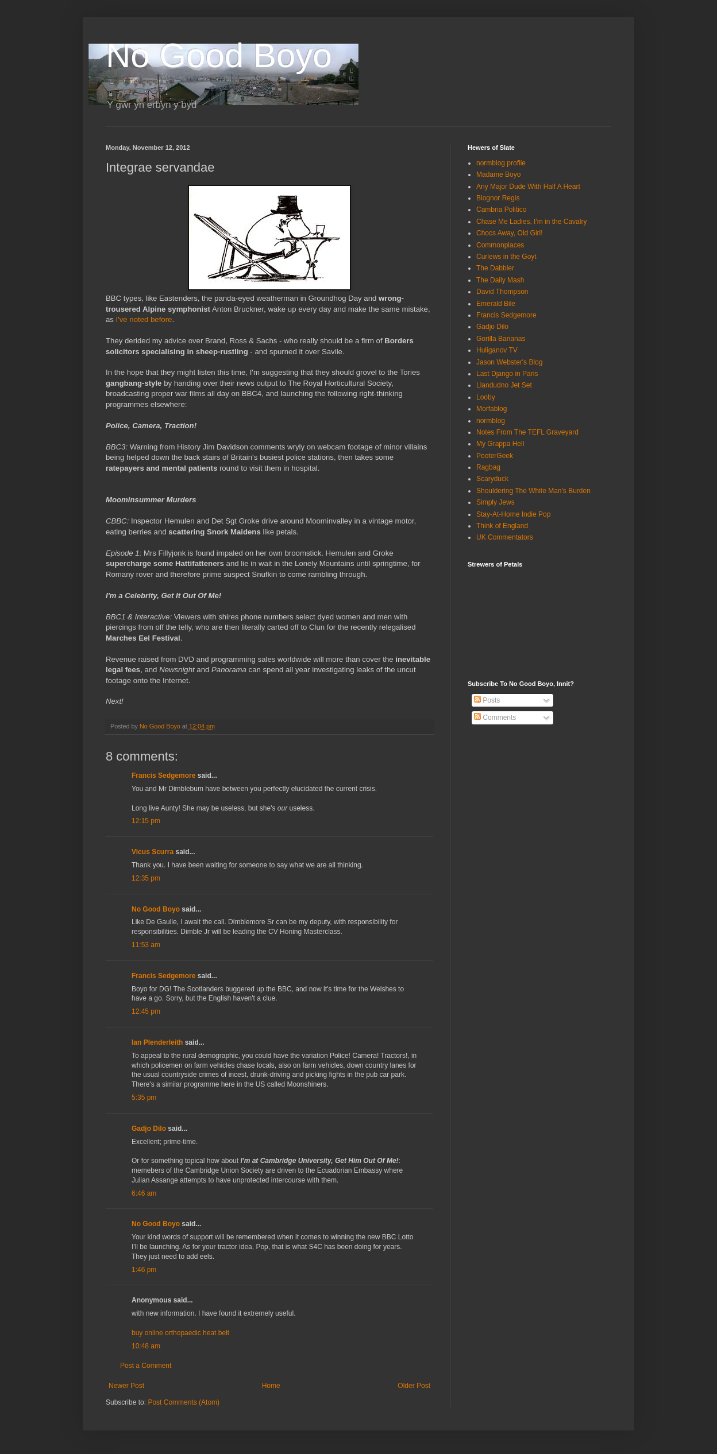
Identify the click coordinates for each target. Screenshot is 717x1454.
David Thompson (502, 292)
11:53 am (146, 945)
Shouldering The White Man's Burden (533, 491)
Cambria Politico (501, 210)
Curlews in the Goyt (506, 257)
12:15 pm (146, 821)
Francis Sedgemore (163, 775)
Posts (487, 700)
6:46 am (144, 1193)
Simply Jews (495, 502)
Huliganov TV (497, 350)
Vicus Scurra (153, 852)
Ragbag (488, 467)
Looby (485, 397)
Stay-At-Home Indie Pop (513, 514)
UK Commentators (504, 537)
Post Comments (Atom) (183, 1402)
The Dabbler (495, 268)
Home (271, 1386)
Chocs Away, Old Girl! (509, 233)
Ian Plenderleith (157, 1042)
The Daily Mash (500, 280)
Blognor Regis (497, 198)
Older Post (414, 1386)
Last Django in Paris (507, 374)
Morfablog (491, 409)
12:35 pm (146, 878)
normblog (490, 421)
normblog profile (501, 163)
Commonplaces (500, 245)
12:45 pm (146, 1011)
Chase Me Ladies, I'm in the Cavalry (531, 222)
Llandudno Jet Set (504, 385)
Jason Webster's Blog (509, 362)
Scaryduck (492, 479)
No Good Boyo (219, 55)
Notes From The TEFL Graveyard (527, 432)
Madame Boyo (498, 174)
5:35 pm (144, 1098)
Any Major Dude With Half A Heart (528, 187)
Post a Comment (145, 1366)
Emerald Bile (495, 304)
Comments (495, 718)
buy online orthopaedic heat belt (180, 1333)
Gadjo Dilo (149, 1129)
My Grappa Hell (500, 444)
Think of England (502, 526)
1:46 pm (144, 1270)
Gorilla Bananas (500, 339)
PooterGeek (494, 456)
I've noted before (144, 319)
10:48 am (146, 1346)
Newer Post (126, 1386)
